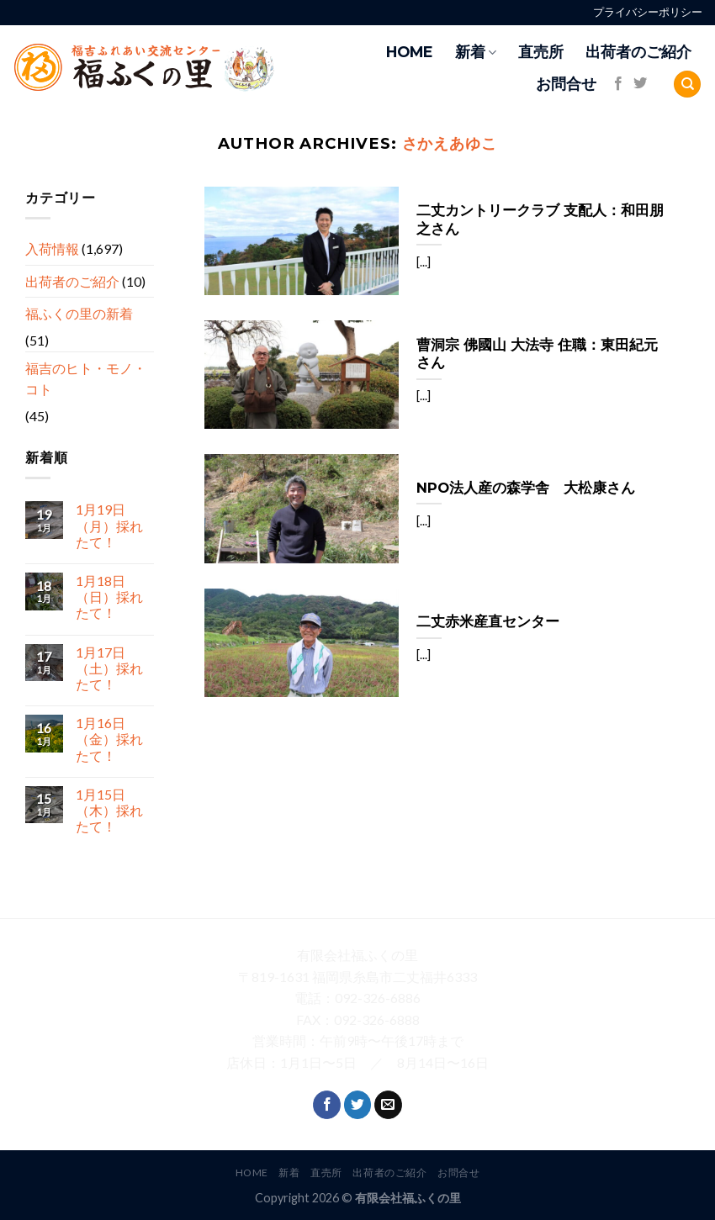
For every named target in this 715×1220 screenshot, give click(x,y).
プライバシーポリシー (647, 12)
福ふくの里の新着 (79, 313)
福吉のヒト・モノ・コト (85, 378)
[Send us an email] (388, 1105)
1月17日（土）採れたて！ (109, 667)
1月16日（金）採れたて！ (109, 739)
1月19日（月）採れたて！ (109, 525)
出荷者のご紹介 (638, 52)
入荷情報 (52, 248)
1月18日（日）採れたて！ (109, 597)
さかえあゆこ (450, 143)
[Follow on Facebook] (618, 84)
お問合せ (566, 83)
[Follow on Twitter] (640, 84)
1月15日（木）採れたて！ (109, 809)
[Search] (687, 84)
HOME (409, 52)
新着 (475, 52)
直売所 (541, 52)
